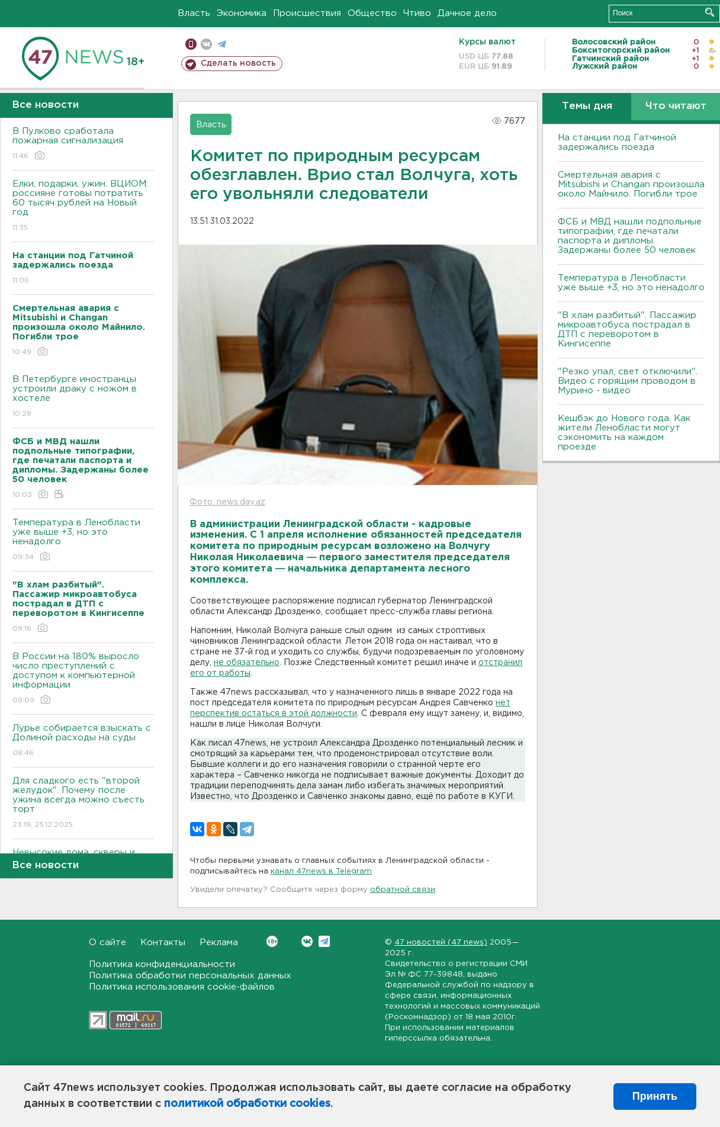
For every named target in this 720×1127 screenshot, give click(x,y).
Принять (654, 1096)
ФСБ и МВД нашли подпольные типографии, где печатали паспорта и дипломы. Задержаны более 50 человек (630, 236)
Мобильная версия (191, 44)
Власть (194, 13)
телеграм (221, 44)
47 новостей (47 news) (440, 942)
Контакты (162, 942)
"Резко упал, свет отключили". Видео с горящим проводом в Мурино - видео (628, 381)
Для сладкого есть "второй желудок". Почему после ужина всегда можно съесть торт (83, 803)
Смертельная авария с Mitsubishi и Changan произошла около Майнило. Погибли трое (631, 184)
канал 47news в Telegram (321, 871)
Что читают (675, 106)
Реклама (219, 942)
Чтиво (417, 13)
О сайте (107, 942)
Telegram (324, 941)
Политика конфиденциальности (162, 964)
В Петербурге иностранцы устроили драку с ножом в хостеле (83, 397)
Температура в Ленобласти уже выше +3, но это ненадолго (83, 540)
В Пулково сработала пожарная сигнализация (83, 144)
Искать (709, 12)
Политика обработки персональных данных (190, 976)
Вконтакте (272, 941)
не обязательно (246, 662)
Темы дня (587, 106)
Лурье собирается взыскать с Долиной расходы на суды (83, 741)
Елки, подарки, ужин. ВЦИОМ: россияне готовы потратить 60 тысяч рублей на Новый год (83, 206)
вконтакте (206, 44)
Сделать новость (238, 63)
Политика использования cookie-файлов (182, 987)
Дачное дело (467, 13)
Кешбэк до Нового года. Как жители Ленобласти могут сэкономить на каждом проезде (624, 433)
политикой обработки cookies (247, 1104)
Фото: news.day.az (227, 502)
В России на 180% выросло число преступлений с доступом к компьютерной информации (83, 679)
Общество (372, 13)
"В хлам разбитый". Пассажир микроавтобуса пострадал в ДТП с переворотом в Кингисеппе (627, 330)
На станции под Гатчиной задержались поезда (617, 142)
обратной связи (402, 890)
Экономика (241, 13)
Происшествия (307, 13)
